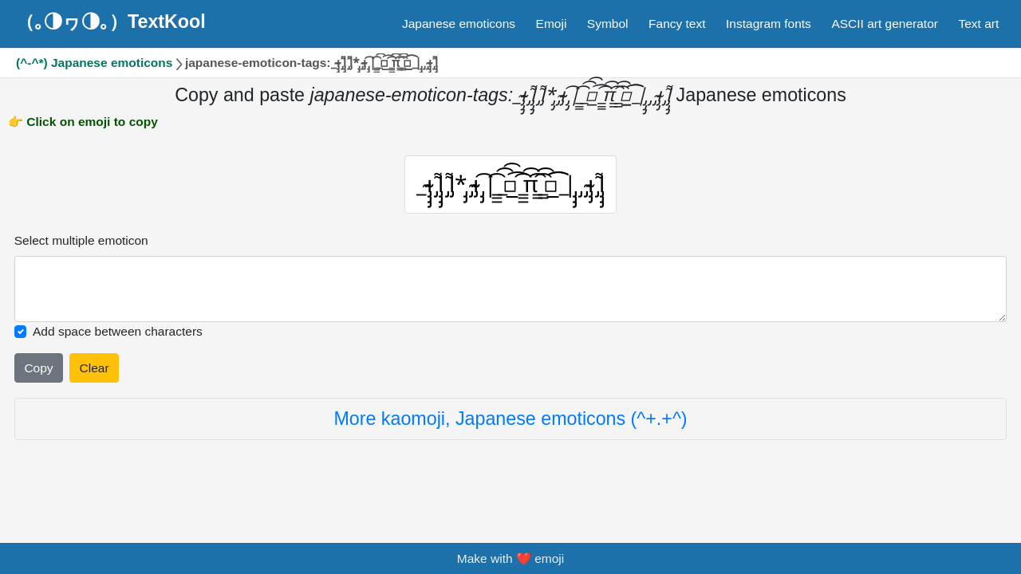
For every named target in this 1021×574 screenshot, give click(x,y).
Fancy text (677, 23)
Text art (978, 23)
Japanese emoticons (458, 23)
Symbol (608, 23)
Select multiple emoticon (81, 247)
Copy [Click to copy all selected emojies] (38, 374)
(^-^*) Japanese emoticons (94, 62)
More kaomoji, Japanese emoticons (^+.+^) (510, 425)
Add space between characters (118, 338)
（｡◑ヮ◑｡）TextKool (111, 21)
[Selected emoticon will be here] (510, 295)
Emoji (551, 23)
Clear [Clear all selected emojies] (94, 374)
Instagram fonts (768, 23)
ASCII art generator (884, 23)
